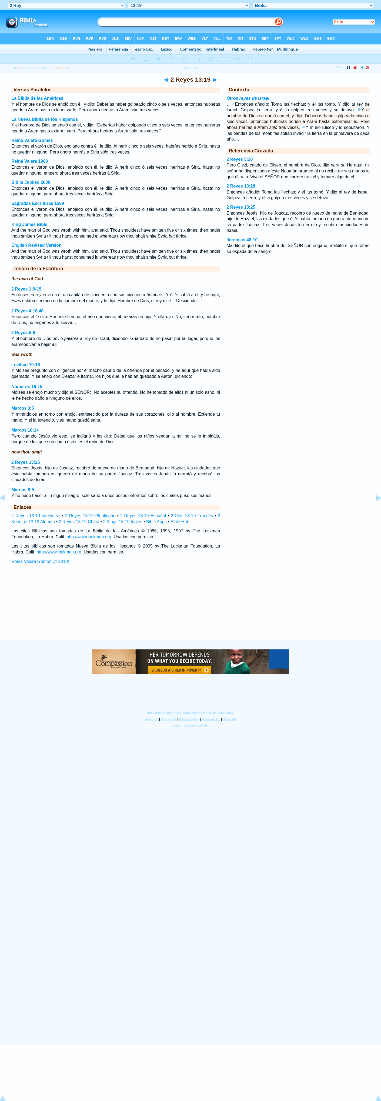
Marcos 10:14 (25, 430)
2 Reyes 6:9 (23, 332)
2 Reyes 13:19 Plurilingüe (90, 515)
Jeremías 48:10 (242, 240)
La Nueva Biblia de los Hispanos (44, 119)
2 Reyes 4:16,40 (27, 311)
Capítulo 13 (44, 68)
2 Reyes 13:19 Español (143, 515)
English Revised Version (36, 245)
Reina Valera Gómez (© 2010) (40, 561)
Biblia (15, 68)
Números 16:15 (26, 386)
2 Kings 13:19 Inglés (122, 521)
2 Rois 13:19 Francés (192, 515)
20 (303, 127)
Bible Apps (156, 521)
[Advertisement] (190, 607)
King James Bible (29, 224)
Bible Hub (180, 521)
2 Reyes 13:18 (241, 186)
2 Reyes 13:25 (25, 462)
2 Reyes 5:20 (240, 159)
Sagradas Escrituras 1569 (37, 203)
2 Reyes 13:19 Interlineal (35, 515)
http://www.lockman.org (89, 537)
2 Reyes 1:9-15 (26, 289)
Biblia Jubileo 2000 (30, 182)
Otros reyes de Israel (248, 98)
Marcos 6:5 (22, 490)
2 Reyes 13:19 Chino (79, 521)
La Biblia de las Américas (37, 98)
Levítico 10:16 (25, 364)
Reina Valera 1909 (29, 161)
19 (359, 109)
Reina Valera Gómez (32, 140)
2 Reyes (27, 68)
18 (233, 103)
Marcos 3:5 (22, 408)
